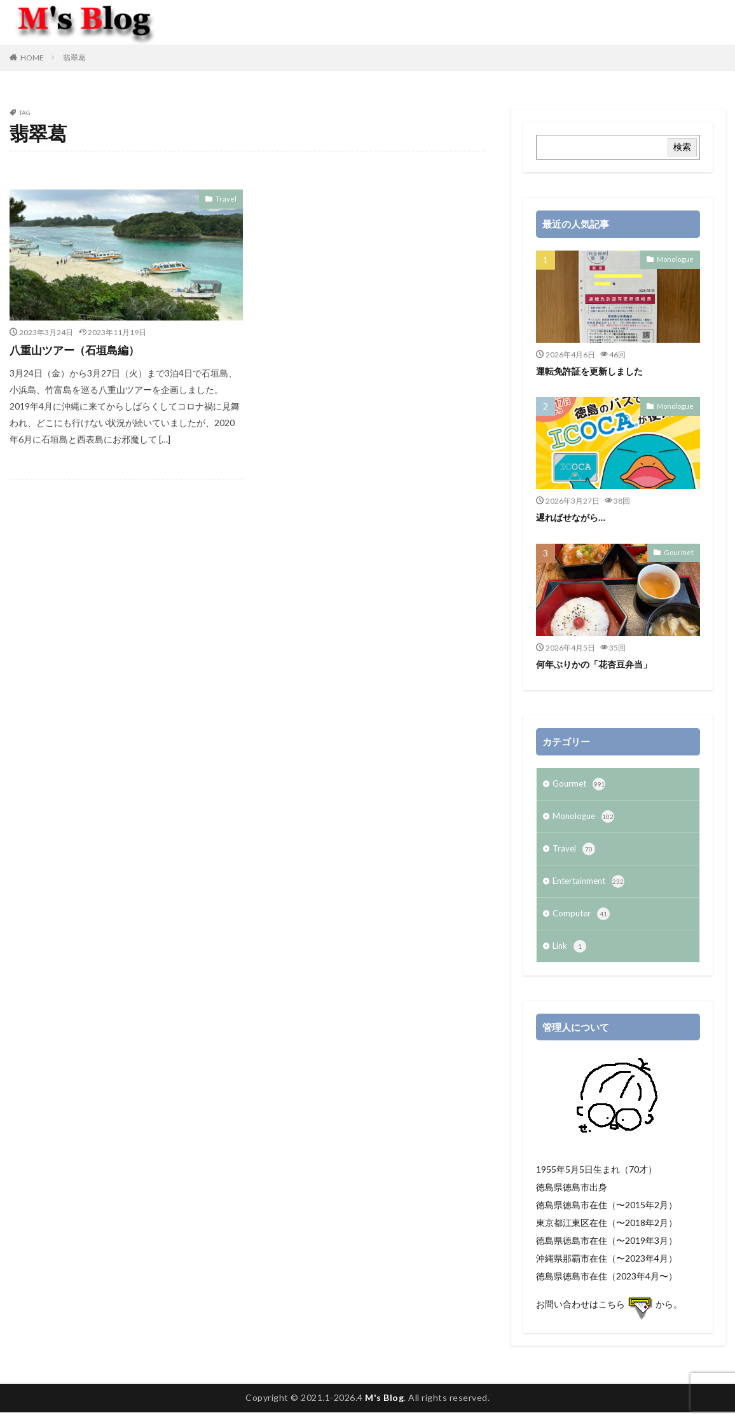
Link (570, 954)
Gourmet (681, 552)
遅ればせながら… (573, 517)
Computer (582, 920)
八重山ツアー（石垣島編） (78, 350)
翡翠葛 (74, 57)
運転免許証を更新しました (593, 370)
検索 (682, 146)
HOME (32, 57)
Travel (228, 198)
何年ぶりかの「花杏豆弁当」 (598, 664)
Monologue (677, 259)
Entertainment (591, 886)
